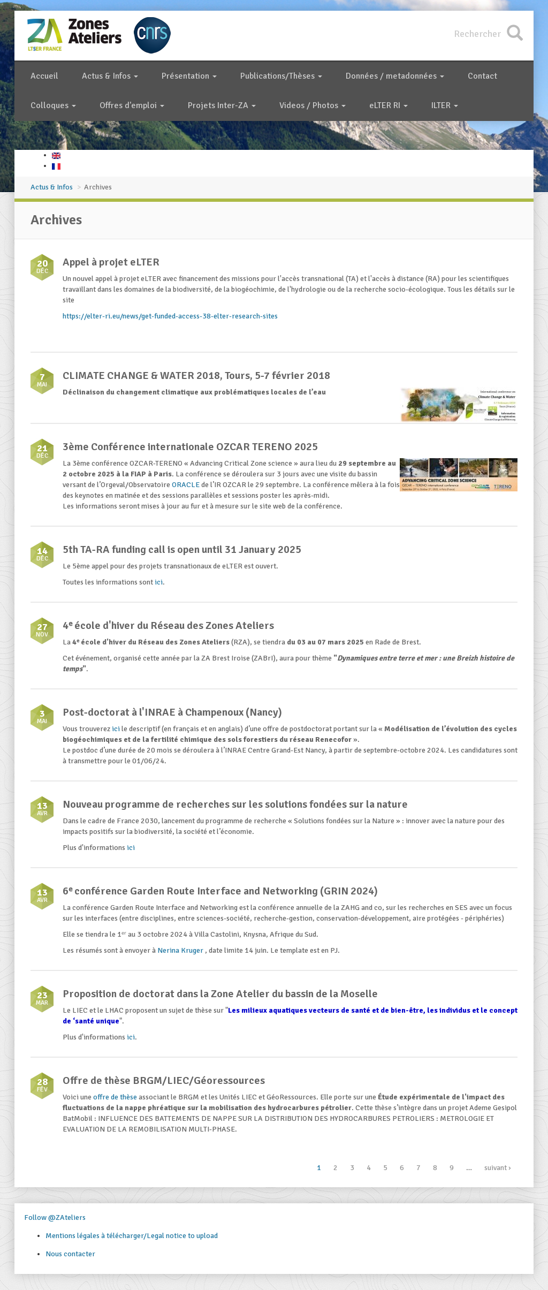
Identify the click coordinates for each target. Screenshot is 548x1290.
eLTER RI (388, 105)
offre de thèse (115, 1097)
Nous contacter (70, 1253)
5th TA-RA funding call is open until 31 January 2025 (182, 549)
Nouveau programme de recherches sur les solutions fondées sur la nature (235, 804)
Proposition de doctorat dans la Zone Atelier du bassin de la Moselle (220, 993)
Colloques (53, 105)
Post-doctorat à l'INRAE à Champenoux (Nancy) (172, 712)
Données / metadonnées (395, 76)
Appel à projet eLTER (111, 262)
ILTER (444, 105)
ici (159, 582)
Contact (482, 76)
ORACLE (186, 484)
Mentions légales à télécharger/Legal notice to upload (131, 1235)
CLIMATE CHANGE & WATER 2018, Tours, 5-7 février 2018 (196, 375)
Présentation (189, 76)
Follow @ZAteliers (55, 1217)
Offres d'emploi (132, 105)
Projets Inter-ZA (222, 105)
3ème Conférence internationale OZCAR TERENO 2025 (190, 446)
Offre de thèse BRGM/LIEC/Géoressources (164, 1080)
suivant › (497, 1167)
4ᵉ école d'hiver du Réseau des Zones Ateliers (168, 625)
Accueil (44, 76)
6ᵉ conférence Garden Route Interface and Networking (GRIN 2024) (220, 891)
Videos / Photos (312, 105)
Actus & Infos (110, 76)
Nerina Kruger (181, 950)
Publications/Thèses (281, 76)
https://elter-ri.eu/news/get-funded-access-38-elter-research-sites (170, 316)
